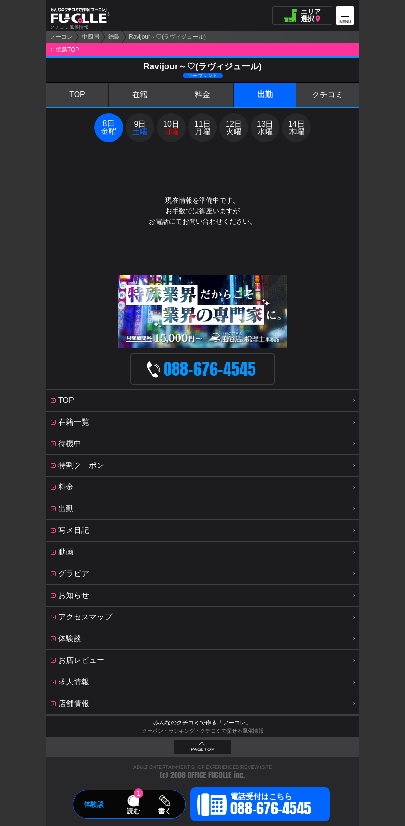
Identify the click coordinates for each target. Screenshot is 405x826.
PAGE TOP (202, 749)
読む (133, 811)
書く (164, 811)
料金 (202, 94)
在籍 (140, 94)
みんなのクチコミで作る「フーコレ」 (202, 722)
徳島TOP (67, 49)
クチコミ (327, 94)
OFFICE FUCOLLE (210, 775)
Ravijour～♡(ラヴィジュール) (167, 36)
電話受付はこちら (270, 805)
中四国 (90, 36)
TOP (77, 94)
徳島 (114, 36)
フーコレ (61, 36)
